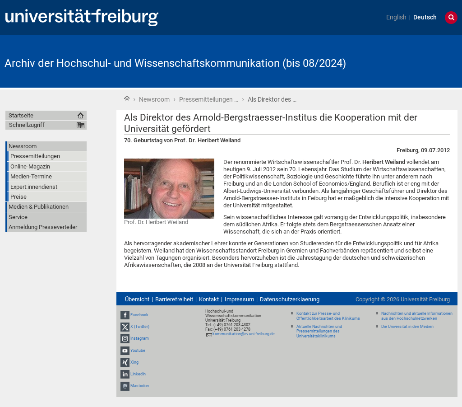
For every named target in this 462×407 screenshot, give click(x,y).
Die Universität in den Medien (407, 326)
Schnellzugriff (27, 125)
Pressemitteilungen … (208, 99)
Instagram (139, 338)
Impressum (239, 299)
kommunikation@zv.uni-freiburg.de (244, 334)
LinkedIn (138, 374)
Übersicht (137, 299)
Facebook (139, 315)
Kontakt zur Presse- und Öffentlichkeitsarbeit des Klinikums (328, 316)
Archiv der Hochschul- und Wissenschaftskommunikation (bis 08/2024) (175, 63)
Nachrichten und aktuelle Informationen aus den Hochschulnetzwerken (417, 316)
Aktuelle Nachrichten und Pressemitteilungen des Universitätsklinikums (319, 331)
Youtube (137, 350)
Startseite (126, 98)
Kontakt (209, 299)
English (396, 17)
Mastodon (139, 386)
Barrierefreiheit (174, 299)
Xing (134, 362)
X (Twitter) (139, 326)
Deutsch (425, 17)
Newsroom (154, 99)
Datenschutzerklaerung (289, 299)
